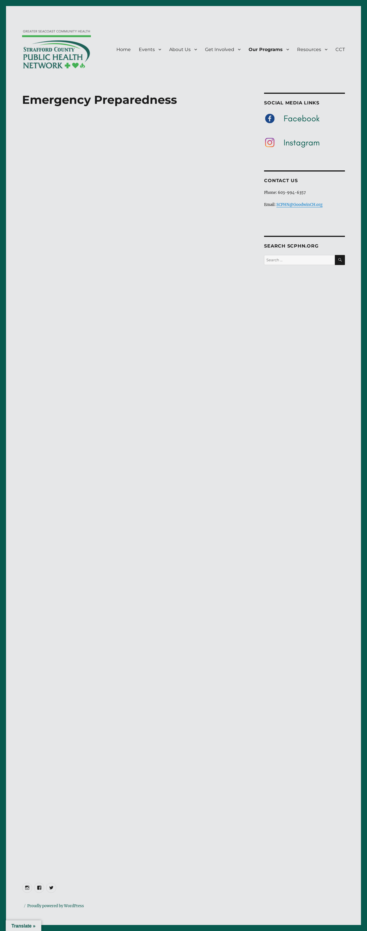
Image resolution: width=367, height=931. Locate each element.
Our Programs (266, 49)
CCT (340, 49)
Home (123, 49)
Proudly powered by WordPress (55, 905)
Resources (309, 49)
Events (147, 49)
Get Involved (219, 49)
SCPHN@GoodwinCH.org (299, 204)
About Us (180, 49)
